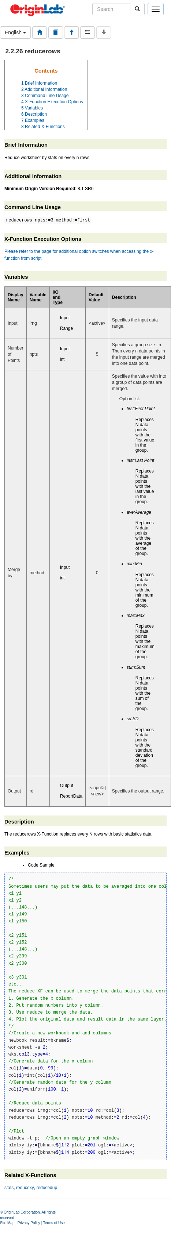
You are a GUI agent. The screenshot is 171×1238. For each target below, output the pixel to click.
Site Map (7, 1223)
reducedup (46, 1187)
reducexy (25, 1187)
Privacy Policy (29, 1223)
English (15, 32)
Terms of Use (54, 1223)
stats (9, 1187)
